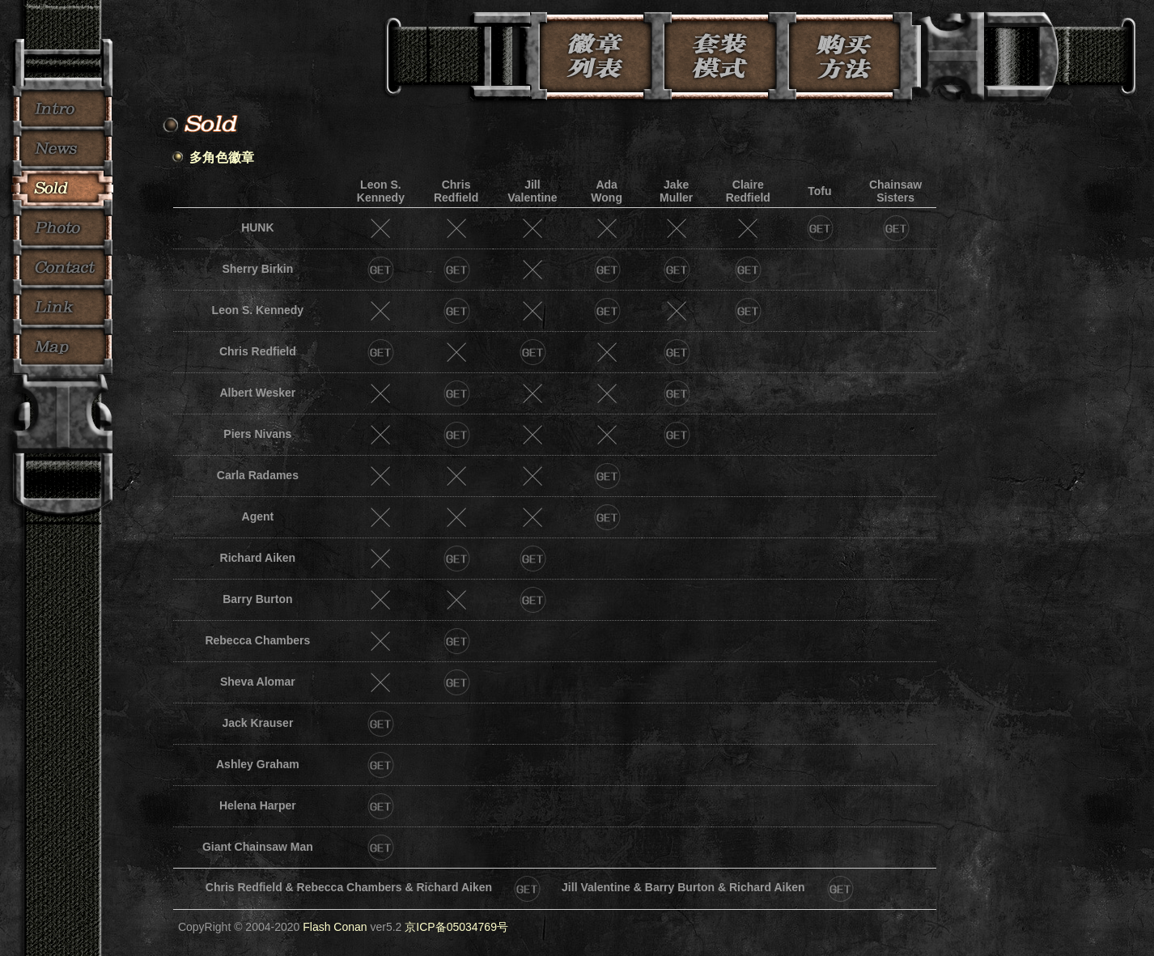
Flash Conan (335, 926)
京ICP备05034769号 (456, 926)
